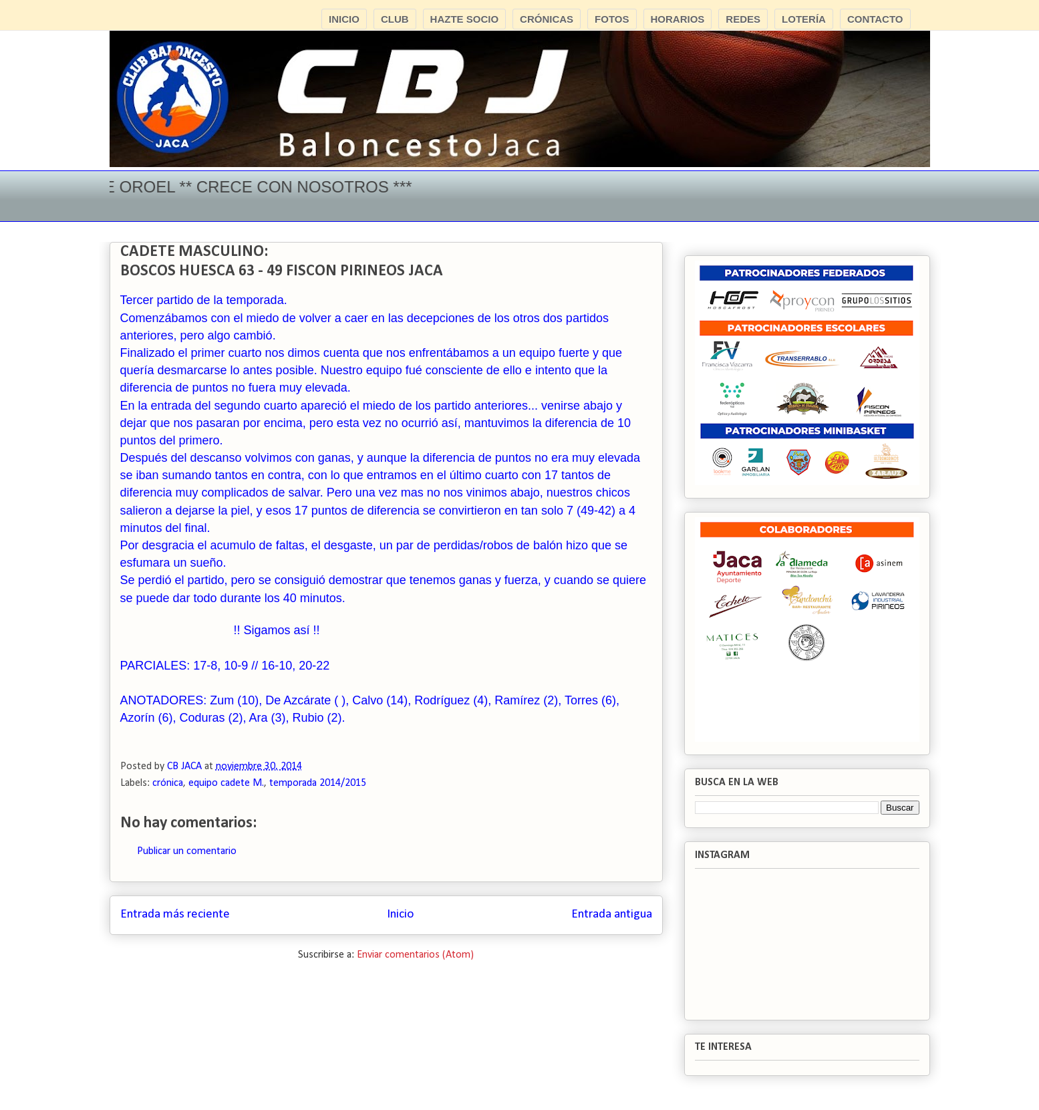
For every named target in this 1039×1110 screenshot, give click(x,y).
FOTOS (612, 19)
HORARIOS (678, 19)
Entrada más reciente (175, 914)
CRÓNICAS (546, 19)
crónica (167, 783)
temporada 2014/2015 (317, 783)
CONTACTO (875, 19)
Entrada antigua (611, 914)
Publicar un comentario (187, 851)
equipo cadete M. (226, 783)
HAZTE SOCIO (464, 19)
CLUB (395, 19)
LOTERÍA (804, 19)
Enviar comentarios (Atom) (415, 955)
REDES (743, 19)
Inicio (400, 914)
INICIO (344, 19)
